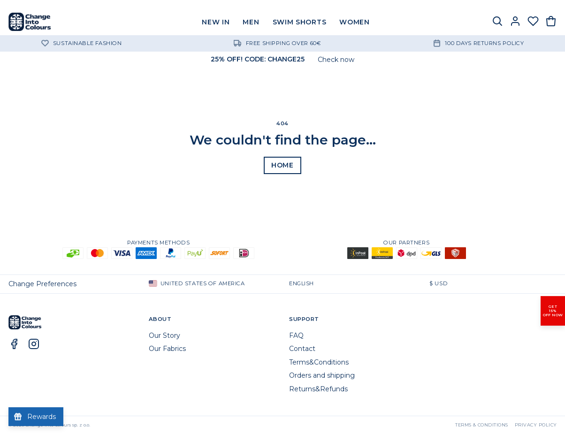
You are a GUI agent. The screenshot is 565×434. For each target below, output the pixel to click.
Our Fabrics (167, 348)
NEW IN (215, 22)
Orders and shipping (322, 375)
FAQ (296, 335)
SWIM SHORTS (300, 22)
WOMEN (354, 22)
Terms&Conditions (319, 362)
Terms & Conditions (481, 424)
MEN (251, 22)
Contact (302, 348)
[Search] (497, 22)
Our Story (164, 335)
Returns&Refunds (318, 389)
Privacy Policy (536, 424)
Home (282, 165)
